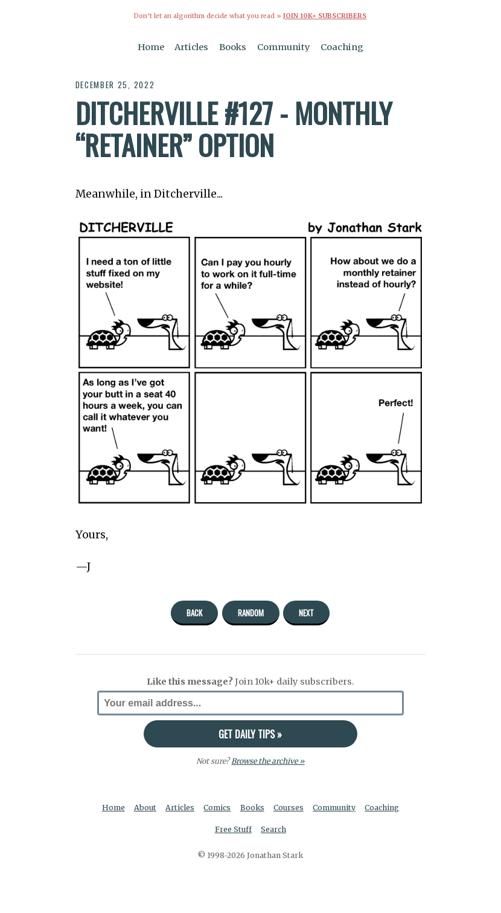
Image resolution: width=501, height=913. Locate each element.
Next (306, 613)
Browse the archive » (267, 761)
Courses (288, 807)
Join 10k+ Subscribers (324, 16)
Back (194, 613)
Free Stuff (233, 829)
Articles (191, 47)
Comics (217, 807)
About (145, 807)
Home (151, 47)
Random (251, 613)
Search (273, 829)
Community (283, 47)
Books (232, 47)
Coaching (342, 47)
